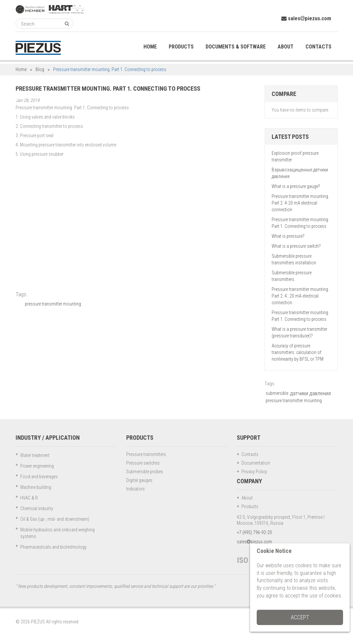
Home (21, 69)
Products (249, 506)
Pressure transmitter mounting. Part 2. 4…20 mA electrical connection (300, 296)
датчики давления (310, 393)
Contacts (249, 454)
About (247, 497)
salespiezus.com (306, 18)
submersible (277, 393)
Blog (40, 69)
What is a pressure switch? (296, 246)
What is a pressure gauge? (296, 186)
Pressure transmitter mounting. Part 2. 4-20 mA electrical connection (300, 203)
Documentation (255, 463)
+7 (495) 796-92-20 (254, 532)
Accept (300, 617)
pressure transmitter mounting (53, 304)
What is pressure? (288, 236)
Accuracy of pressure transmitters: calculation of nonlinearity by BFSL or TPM (297, 352)
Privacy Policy (254, 471)
